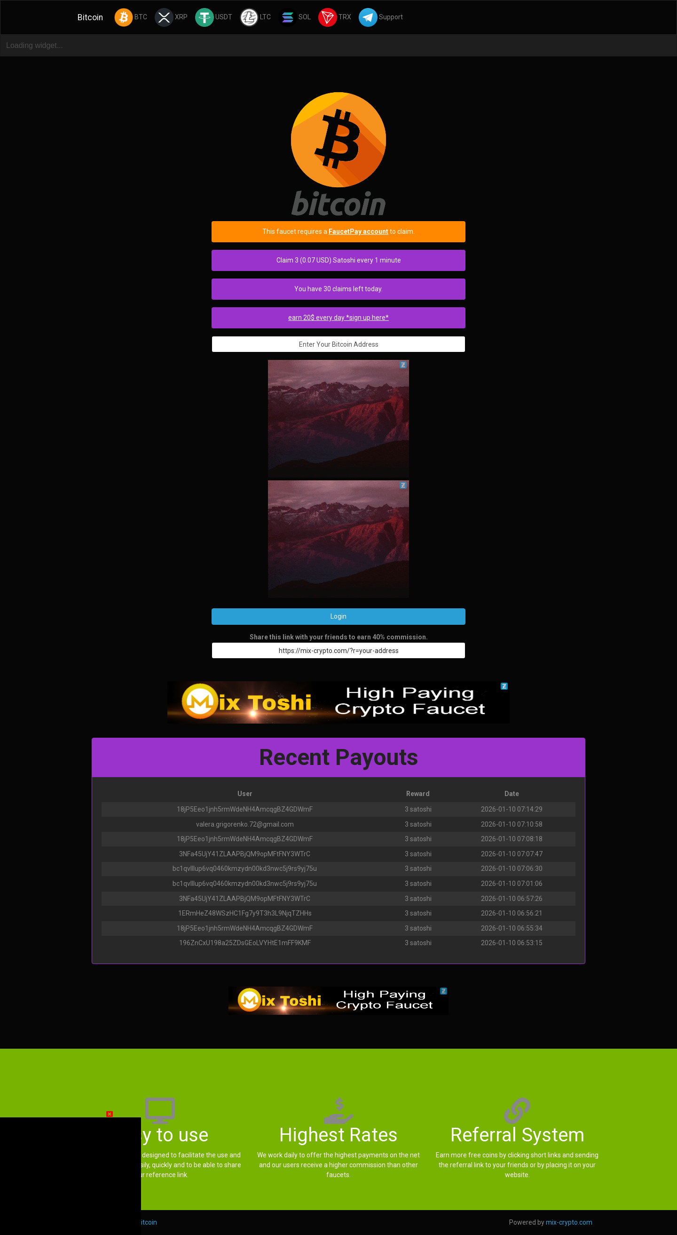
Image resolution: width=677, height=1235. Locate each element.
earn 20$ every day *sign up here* (338, 317)
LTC (255, 17)
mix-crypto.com (569, 1222)
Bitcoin (90, 17)
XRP (171, 17)
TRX (334, 17)
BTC (130, 17)
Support (381, 17)
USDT (213, 17)
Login (338, 616)
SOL (294, 17)
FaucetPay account (358, 231)
